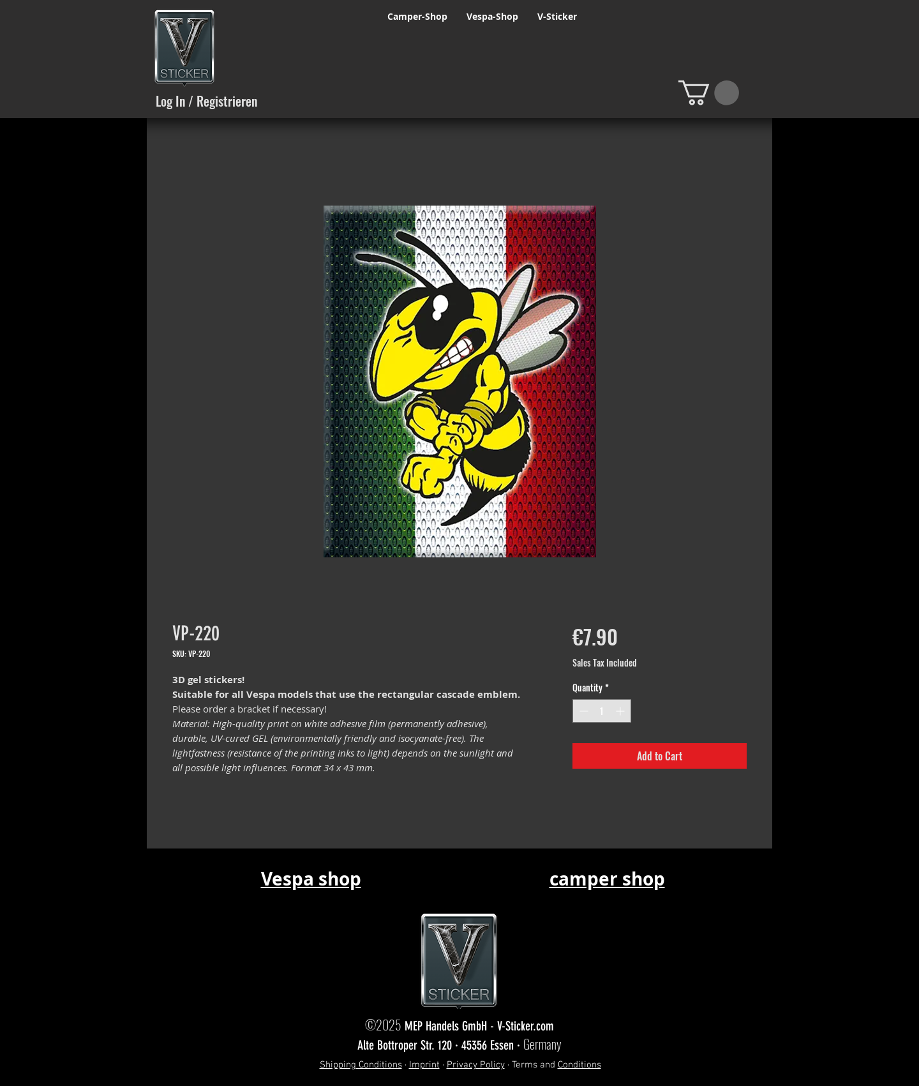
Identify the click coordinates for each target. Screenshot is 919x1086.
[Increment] (621, 711)
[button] (708, 92)
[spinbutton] (601, 711)
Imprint (424, 1065)
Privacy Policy (476, 1065)
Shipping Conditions (361, 1065)
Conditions (579, 1065)
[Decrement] (582, 711)
